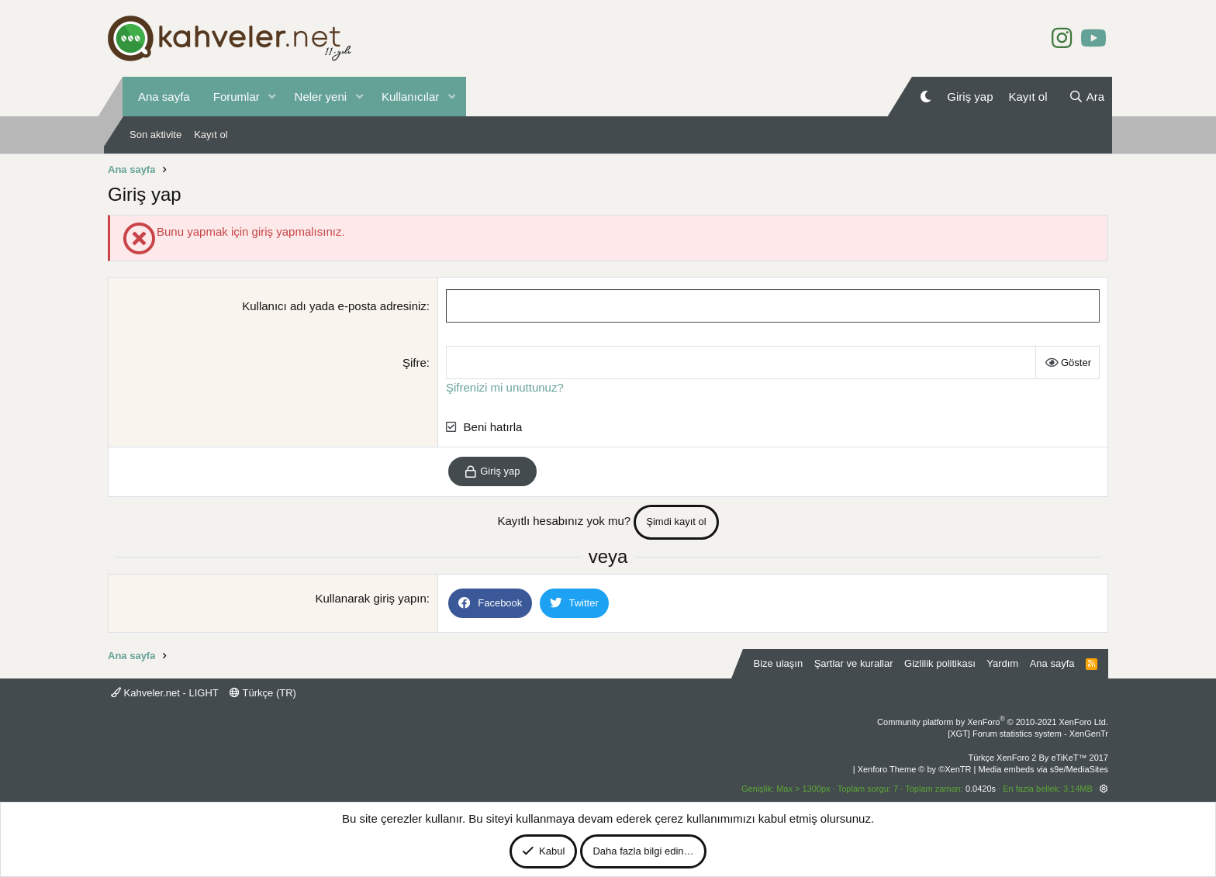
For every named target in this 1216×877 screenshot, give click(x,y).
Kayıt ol (210, 134)
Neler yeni (321, 96)
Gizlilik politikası (940, 663)
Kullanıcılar (410, 96)
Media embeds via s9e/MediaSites (1043, 769)
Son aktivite (155, 134)
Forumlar (236, 96)
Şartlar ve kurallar (853, 663)
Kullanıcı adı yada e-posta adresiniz (334, 305)
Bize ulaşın (778, 663)
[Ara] (1086, 96)
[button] (272, 96)
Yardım (1002, 663)
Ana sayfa (164, 96)
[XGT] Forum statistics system (1028, 733)
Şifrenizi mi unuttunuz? (505, 387)
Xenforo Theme (915, 769)
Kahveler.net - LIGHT (165, 693)
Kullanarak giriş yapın (370, 598)
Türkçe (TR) (263, 693)
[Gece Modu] (925, 96)
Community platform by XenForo (992, 722)
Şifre (414, 362)
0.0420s (981, 788)
